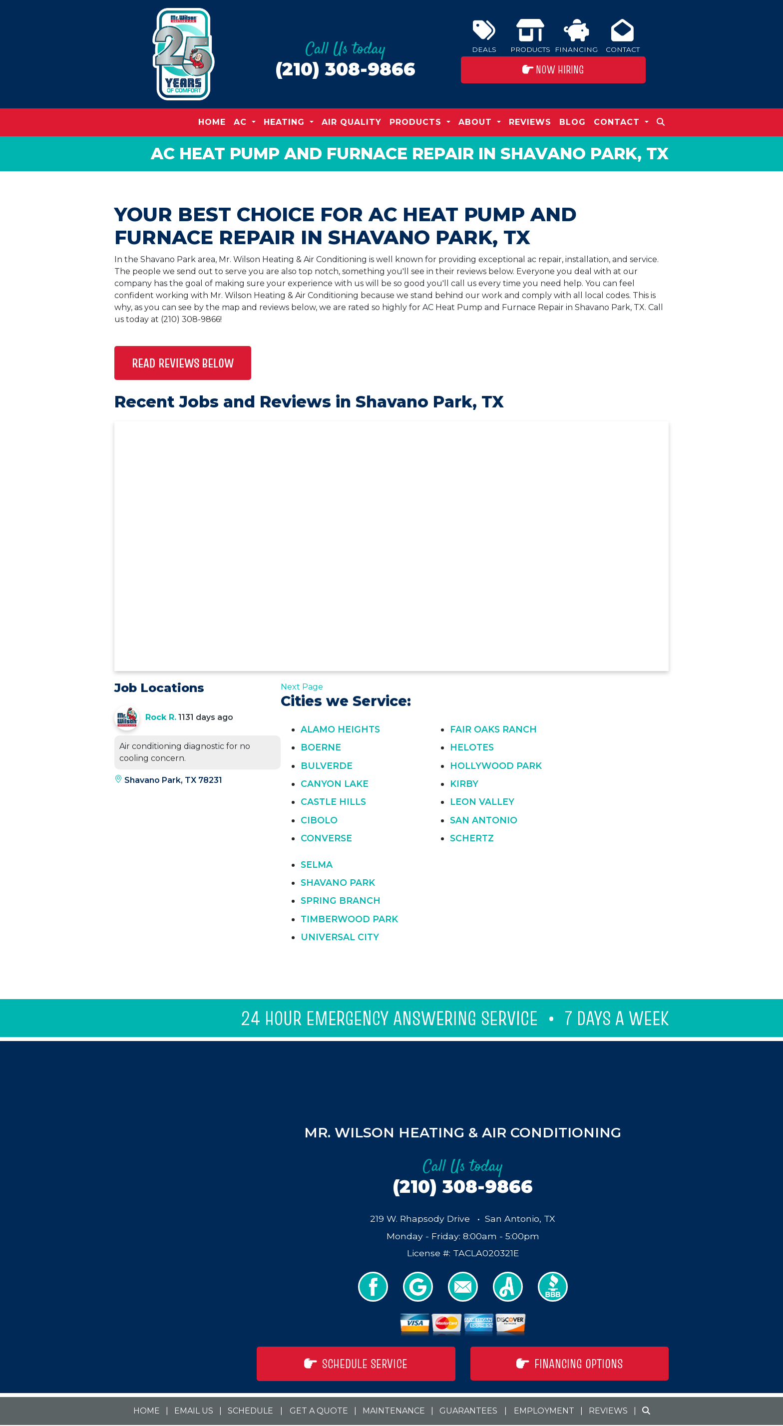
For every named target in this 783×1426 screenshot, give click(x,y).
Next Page (302, 687)
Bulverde (327, 765)
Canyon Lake (335, 783)
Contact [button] (618, 122)
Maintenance (394, 1411)
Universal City (340, 937)
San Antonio (483, 820)
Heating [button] (286, 122)
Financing (576, 36)
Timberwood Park (349, 919)
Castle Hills (333, 801)
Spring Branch (341, 900)
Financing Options (569, 1364)
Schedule (250, 1411)
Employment (544, 1411)
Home (212, 122)
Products (530, 36)
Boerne (321, 747)
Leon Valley (482, 801)
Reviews (530, 122)
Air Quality (352, 122)
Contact (623, 36)
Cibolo (319, 820)
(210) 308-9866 (345, 69)
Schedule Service (355, 1364)
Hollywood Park (496, 765)
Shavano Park (338, 882)
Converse (326, 838)
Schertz (472, 838)
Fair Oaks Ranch (493, 729)
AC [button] (242, 122)
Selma (317, 864)
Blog (572, 122)
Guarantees (468, 1411)
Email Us (193, 1411)
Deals (484, 36)
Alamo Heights (340, 729)
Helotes (472, 747)
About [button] (476, 122)
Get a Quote (319, 1411)
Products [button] (417, 122)
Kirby (464, 783)
